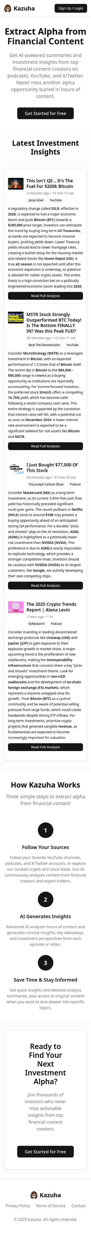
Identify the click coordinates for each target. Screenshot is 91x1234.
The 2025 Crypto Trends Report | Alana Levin (51, 607)
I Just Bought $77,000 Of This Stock (52, 467)
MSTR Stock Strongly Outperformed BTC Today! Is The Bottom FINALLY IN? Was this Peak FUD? (54, 322)
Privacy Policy (18, 1205)
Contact (79, 1205)
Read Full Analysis (45, 295)
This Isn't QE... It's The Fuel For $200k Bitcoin (49, 183)
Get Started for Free (45, 113)
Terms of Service (51, 1205)
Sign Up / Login (70, 8)
